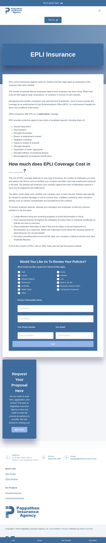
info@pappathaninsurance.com (83, 459)
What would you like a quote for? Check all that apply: (42, 267)
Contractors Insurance (70, 289)
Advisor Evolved (86, 529)
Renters (64, 275)
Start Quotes (10, 474)
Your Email (61, 327)
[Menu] (100, 10)
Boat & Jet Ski (66, 282)
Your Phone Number (27, 327)
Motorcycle (26, 282)
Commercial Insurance (14, 498)
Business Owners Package (72, 286)
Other (23, 293)
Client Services (11, 479)
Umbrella (25, 286)
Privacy (65, 529)
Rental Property (27, 279)
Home (63, 272)
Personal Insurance (13, 493)
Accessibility (55, 529)
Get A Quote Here (53, 3)
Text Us (53, 20)
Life (62, 279)
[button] (19, 429)
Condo (24, 275)
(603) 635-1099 (54, 459)
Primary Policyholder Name (30, 300)
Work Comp (26, 289)
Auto (23, 272)
